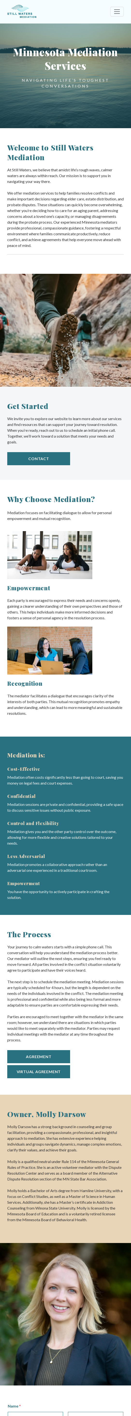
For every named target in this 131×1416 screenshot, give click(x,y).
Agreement (38, 1056)
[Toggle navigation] (117, 11)
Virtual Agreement (39, 1071)
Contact (38, 458)
